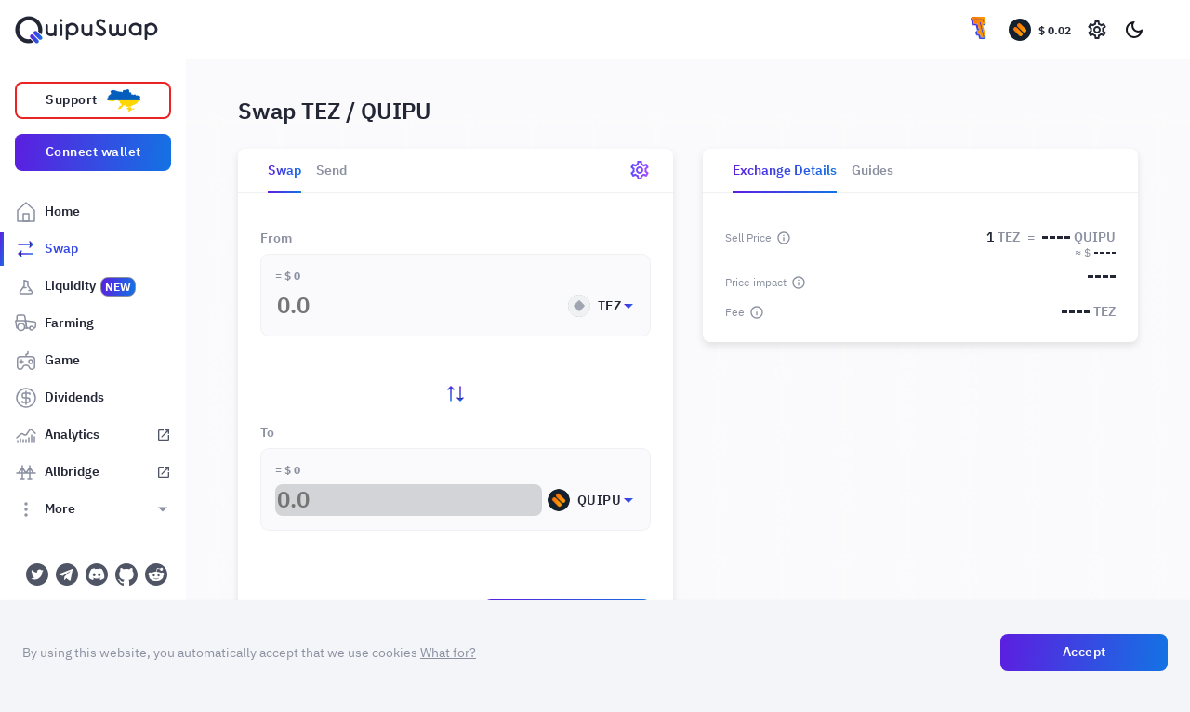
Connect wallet (93, 151)
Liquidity (76, 286)
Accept (1084, 651)
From (276, 238)
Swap (46, 249)
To (267, 433)
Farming (54, 323)
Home (47, 212)
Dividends (59, 398)
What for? (448, 652)
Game (47, 360)
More (45, 509)
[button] (455, 299)
